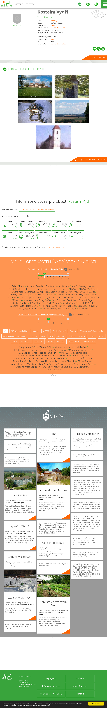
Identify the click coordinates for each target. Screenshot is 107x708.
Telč (79, 303)
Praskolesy (72, 300)
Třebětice (71, 305)
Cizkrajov (38, 289)
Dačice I (55, 289)
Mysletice (94, 297)
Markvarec (73, 297)
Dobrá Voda (17, 291)
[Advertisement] (53, 182)
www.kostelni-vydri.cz (58, 44)
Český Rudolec (15, 289)
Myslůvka (17, 300)
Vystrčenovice (57, 308)
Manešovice (61, 297)
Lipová (39, 297)
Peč (53, 300)
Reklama (80, 678)
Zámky (51, 336)
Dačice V (94, 289)
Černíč (74, 286)
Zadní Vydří (71, 308)
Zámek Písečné (57, 364)
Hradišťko (50, 294)
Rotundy (92, 336)
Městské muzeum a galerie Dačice (70, 347)
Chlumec (28, 289)
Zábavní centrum (74, 341)
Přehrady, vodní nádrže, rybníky (91, 331)
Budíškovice (51, 286)
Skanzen (73, 331)
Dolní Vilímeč (72, 291)
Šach (49, 303)
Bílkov (14, 286)
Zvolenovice (83, 308)
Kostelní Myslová (80, 294)
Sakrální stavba (89, 341)
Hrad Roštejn (72, 364)
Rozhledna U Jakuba (56, 358)
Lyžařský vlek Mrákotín (27, 355)
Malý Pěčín (49, 297)
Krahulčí (93, 294)
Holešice (91, 291)
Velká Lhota (93, 305)
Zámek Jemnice (18, 364)
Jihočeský (54, 21)
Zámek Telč (81, 352)
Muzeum (60, 341)
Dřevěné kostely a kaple (76, 336)
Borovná (30, 286)
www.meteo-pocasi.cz (56, 247)
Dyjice (82, 291)
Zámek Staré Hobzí (80, 355)
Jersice (67, 294)
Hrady (42, 336)
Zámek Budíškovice (28, 352)
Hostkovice (39, 294)
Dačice (53, 25)
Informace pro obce (51, 686)
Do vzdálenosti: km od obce (45, 269)
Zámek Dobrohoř (82, 366)
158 (52, 39)
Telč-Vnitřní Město (48, 305)
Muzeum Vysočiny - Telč (80, 350)
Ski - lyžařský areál (59, 331)
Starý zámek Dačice (28, 347)
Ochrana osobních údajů (51, 694)
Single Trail (50, 341)
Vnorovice (36, 308)
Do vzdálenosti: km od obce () (43, 314)
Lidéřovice (13, 297)
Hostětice (28, 294)
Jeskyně (101, 336)
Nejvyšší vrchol (25, 341)
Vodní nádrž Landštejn (37, 364)
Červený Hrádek (86, 286)
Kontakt (80, 694)
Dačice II (64, 289)
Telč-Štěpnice (32, 305)
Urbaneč (82, 305)
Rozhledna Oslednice (49, 352)
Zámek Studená (85, 361)
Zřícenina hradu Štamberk (79, 358)
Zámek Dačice (46, 347)
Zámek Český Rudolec (57, 350)
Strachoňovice (69, 303)
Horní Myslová (15, 294)
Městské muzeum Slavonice (63, 361)
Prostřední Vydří (86, 300)
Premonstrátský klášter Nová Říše (29, 358)
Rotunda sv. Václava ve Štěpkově (57, 366)
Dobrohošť (30, 291)
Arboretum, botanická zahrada (14, 336)
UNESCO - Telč (67, 352)
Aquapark (35, 331)
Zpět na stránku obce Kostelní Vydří (93, 159)
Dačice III (74, 289)
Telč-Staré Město (16, 305)
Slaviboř (57, 303)
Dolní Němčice (57, 291)
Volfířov (45, 308)
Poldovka (61, 300)
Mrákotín (84, 297)
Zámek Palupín (87, 364)
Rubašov (41, 303)
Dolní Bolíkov (43, 291)
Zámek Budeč (19, 361)
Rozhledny (33, 336)
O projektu (51, 678)
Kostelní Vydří (52, 12)
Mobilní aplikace (80, 686)
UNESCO (46, 331)
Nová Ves (28, 300)
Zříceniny (60, 336)
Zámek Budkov (53, 369)
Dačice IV (84, 289)
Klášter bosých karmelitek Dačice (29, 350)
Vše (5, 331)
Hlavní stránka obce (99, 58)
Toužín (62, 305)
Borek (22, 286)
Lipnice (22, 297)
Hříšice (59, 294)
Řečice (33, 303)
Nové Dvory (39, 300)
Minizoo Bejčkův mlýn (38, 361)
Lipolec (31, 297)
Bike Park (38, 341)
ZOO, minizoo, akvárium (19, 331)
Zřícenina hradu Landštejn (27, 366)
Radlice (24, 303)
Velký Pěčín (24, 308)
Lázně (14, 341)
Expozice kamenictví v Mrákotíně (54, 355)
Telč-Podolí (88, 303)
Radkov (16, 303)
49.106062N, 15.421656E (59, 28)
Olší (48, 300)
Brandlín (40, 286)
